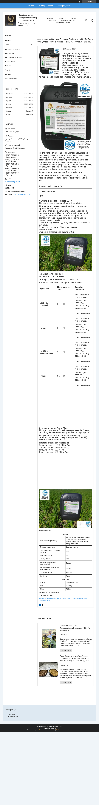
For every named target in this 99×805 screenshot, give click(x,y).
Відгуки (8, 74)
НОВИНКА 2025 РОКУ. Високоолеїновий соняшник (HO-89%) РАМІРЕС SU (75, 628)
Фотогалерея (10, 61)
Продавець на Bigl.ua (49, 728)
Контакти (52, 20)
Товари (61, 18)
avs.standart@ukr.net (12, 182)
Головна (50, 18)
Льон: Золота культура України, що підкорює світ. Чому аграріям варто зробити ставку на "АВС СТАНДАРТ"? (74, 658)
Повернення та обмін (62, 22)
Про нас (73, 18)
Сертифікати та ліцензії (13, 57)
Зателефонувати (63, 6)
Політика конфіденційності (64, 730)
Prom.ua (59, 726)
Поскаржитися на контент (47, 730)
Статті (7, 70)
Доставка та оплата (68, 20)
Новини (8, 66)
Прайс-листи (9, 53)
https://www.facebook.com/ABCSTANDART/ (23, 194)
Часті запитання (11, 78)
